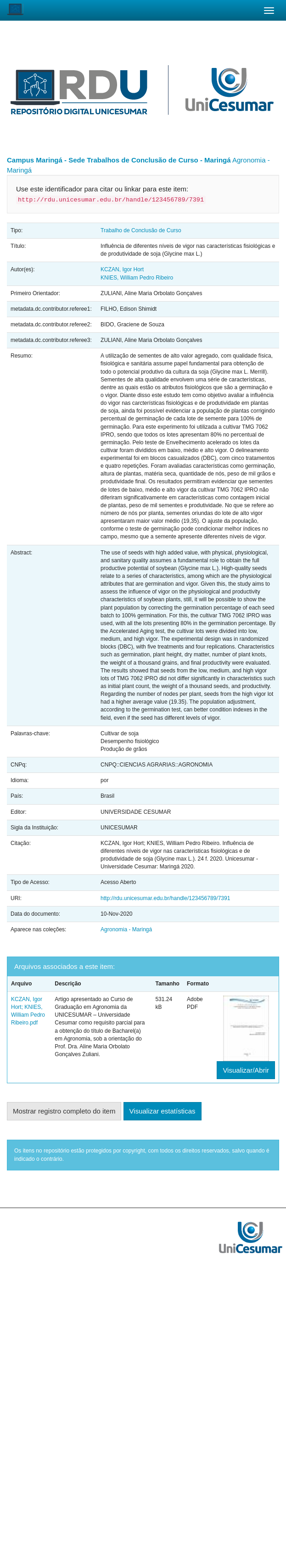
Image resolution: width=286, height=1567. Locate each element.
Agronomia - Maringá (126, 929)
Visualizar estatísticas (162, 1111)
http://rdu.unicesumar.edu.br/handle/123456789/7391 (165, 898)
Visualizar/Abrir (246, 1070)
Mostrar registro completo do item (64, 1111)
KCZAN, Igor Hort (122, 269)
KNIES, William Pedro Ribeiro (137, 277)
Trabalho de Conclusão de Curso (141, 230)
